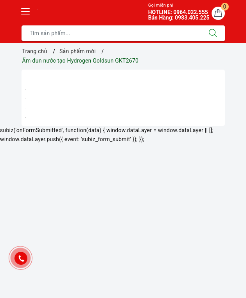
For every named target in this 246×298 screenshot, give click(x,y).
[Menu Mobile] (26, 10)
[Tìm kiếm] (213, 33)
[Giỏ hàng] (218, 13)
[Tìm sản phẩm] (111, 33)
